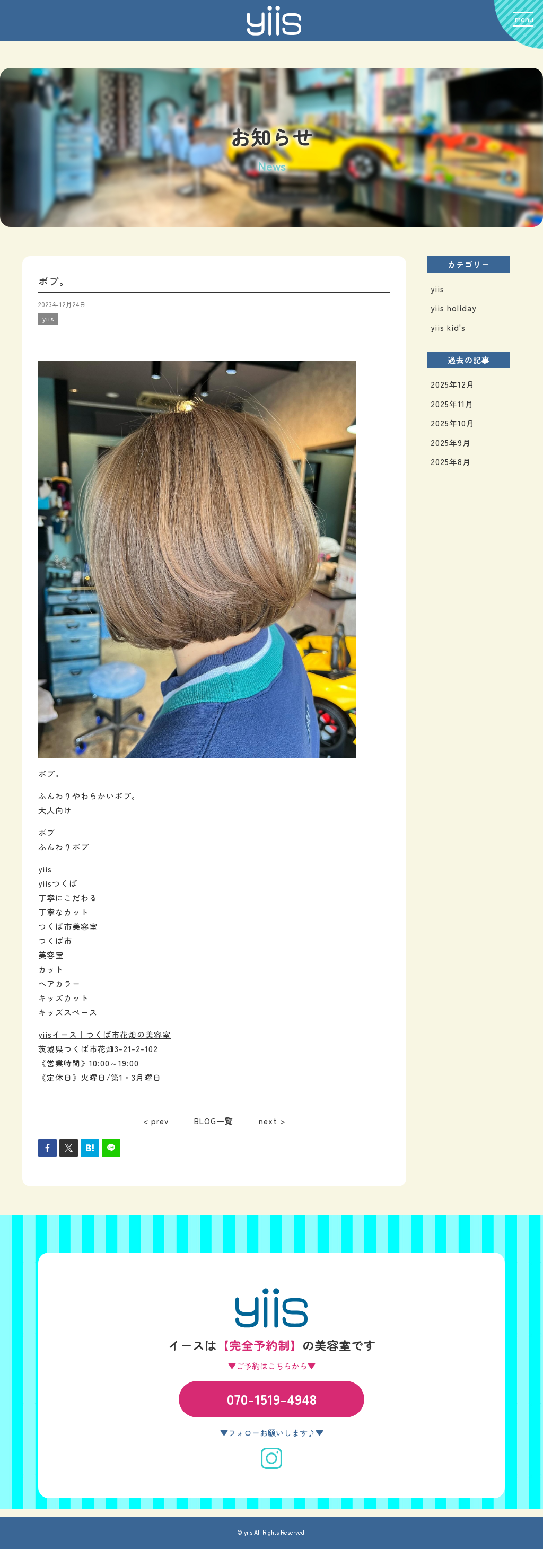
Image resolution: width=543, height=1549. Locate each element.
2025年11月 (452, 403)
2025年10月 (453, 422)
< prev (156, 1120)
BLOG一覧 (213, 1120)
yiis (437, 288)
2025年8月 (451, 461)
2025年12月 (453, 384)
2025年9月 (451, 442)
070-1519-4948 (272, 1398)
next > (272, 1120)
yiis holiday (453, 307)
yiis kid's (448, 327)
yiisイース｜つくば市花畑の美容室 (104, 1034)
